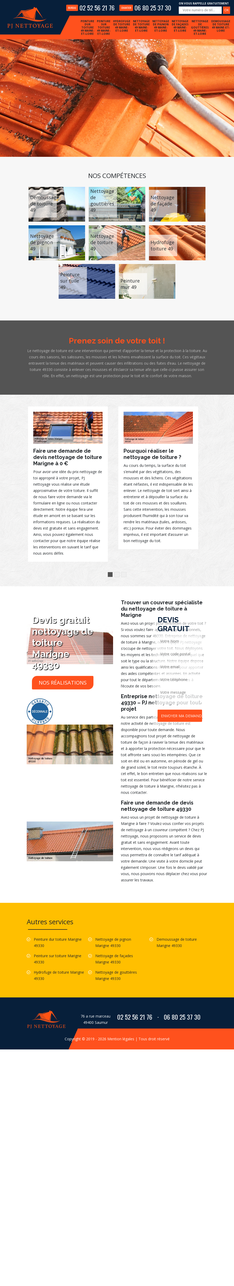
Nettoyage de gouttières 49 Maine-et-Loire (200, 27)
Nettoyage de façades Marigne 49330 (114, 958)
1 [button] (110, 574)
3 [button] (123, 574)
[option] (68, 484)
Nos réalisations (63, 682)
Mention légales (120, 1038)
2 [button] (117, 574)
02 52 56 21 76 (90, 7)
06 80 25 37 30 (145, 7)
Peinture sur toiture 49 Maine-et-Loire (103, 27)
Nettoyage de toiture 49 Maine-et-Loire (141, 25)
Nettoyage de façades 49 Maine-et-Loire (180, 25)
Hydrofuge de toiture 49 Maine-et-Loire (121, 25)
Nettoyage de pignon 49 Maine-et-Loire (160, 25)
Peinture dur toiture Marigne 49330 (58, 942)
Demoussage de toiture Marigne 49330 (177, 942)
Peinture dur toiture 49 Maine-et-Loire (87, 27)
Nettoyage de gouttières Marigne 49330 (116, 975)
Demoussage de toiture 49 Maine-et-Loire (220, 25)
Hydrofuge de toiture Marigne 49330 (59, 975)
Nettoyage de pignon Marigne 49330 (113, 942)
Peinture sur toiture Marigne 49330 (57, 958)
